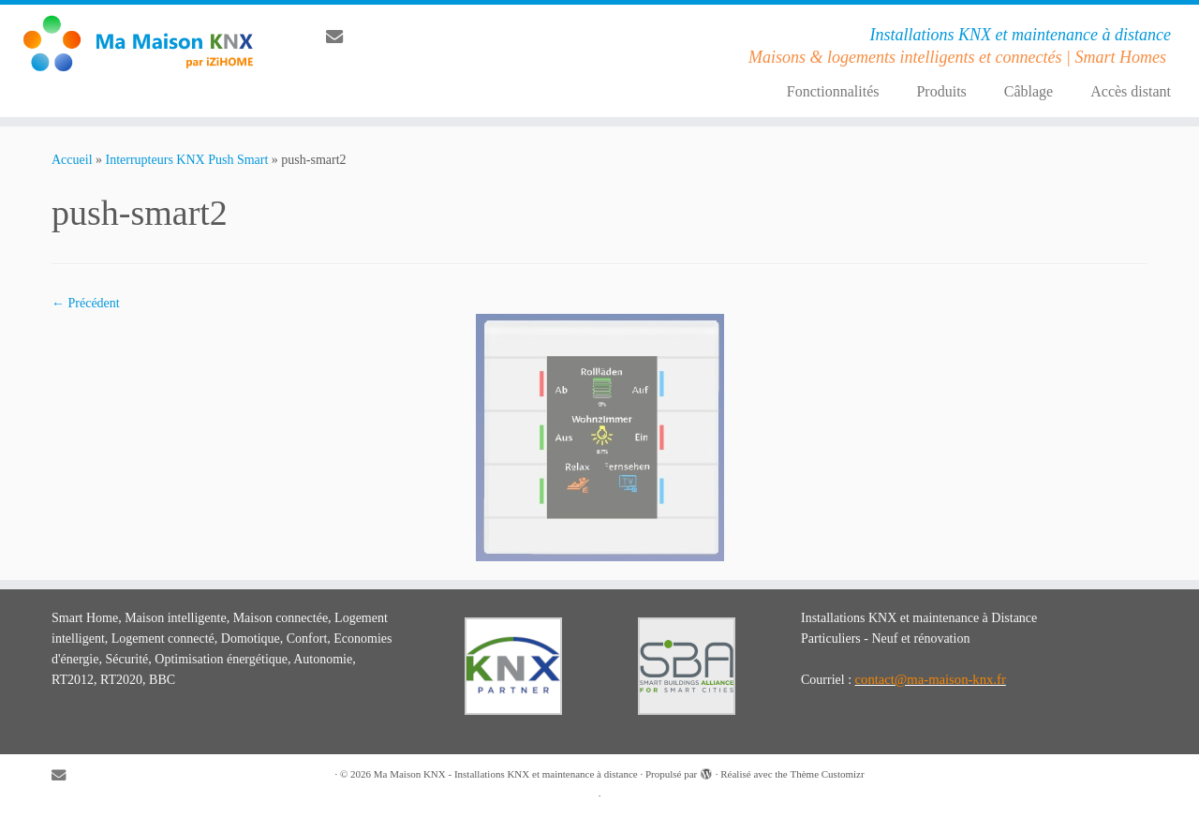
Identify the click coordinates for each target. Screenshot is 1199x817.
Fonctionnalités (833, 91)
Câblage (1028, 91)
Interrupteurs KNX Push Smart (187, 160)
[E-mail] (340, 37)
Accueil (72, 160)
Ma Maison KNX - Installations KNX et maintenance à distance (506, 774)
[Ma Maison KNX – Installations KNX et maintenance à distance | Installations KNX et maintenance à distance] (138, 43)
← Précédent (86, 303)
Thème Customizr (827, 774)
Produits (941, 91)
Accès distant (1130, 91)
